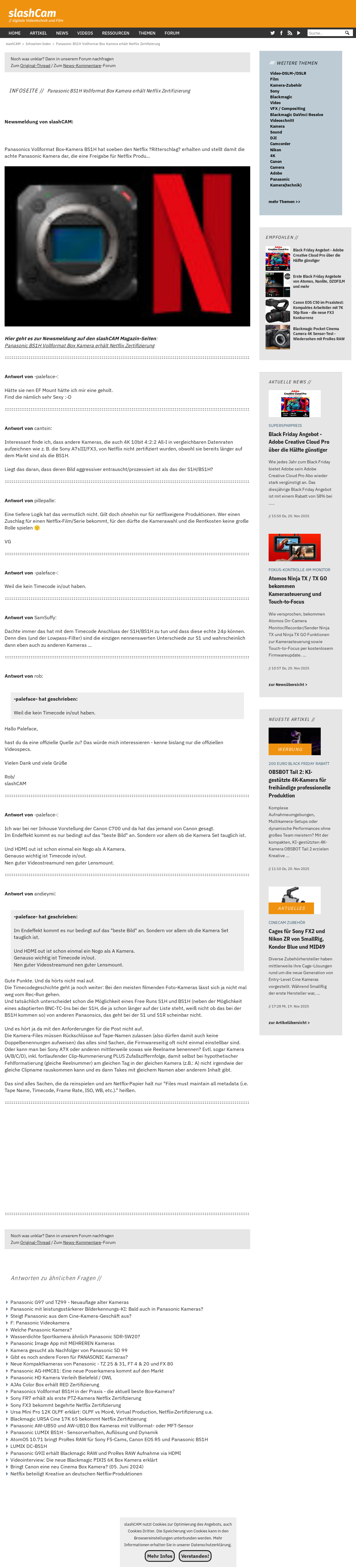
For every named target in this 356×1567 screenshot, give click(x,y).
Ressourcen (115, 33)
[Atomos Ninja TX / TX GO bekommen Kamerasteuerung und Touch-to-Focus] (295, 548)
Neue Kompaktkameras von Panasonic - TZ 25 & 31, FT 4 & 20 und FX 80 (91, 1364)
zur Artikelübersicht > (289, 1022)
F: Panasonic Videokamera (40, 1323)
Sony (274, 91)
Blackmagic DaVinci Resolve (296, 114)
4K (272, 155)
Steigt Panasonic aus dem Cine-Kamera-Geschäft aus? (71, 1316)
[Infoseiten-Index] (38, 44)
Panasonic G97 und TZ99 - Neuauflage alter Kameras (69, 1302)
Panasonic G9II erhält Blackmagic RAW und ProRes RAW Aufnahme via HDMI (95, 1453)
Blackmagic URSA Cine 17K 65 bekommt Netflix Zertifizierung (78, 1419)
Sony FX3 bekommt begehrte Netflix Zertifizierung (65, 1405)
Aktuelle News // (290, 382)
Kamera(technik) (285, 185)
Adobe (276, 173)
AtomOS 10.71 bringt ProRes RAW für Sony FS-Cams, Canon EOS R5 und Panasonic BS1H (109, 1439)
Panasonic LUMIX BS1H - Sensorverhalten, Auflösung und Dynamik (84, 1432)
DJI (273, 138)
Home (15, 33)
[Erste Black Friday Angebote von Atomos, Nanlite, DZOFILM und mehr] (278, 286)
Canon (276, 161)
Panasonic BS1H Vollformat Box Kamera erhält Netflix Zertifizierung (79, 345)
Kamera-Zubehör (286, 85)
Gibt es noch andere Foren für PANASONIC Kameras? (69, 1357)
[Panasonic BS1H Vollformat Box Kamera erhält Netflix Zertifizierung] (108, 44)
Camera (277, 167)
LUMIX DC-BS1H (28, 1446)
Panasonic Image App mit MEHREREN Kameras (62, 1343)
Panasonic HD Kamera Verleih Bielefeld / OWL (61, 1377)
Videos (85, 33)
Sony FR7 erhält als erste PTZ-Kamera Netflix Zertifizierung (75, 1398)
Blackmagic (281, 97)
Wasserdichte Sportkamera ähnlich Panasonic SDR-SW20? (75, 1336)
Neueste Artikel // (292, 719)
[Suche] (324, 33)
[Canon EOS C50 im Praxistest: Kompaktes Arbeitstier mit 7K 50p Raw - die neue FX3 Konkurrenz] (278, 312)
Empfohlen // (282, 237)
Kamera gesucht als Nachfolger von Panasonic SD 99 (69, 1350)
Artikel (38, 33)
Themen (147, 33)
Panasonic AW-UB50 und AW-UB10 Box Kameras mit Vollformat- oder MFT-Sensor (101, 1425)
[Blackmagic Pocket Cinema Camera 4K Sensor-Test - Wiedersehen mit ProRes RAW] (278, 338)
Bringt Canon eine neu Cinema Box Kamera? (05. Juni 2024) (77, 1466)
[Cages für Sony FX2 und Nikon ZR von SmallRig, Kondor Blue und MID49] (295, 901)
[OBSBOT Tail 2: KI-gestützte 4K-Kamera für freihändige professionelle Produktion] (295, 742)
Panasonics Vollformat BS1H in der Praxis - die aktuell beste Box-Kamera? (92, 1391)
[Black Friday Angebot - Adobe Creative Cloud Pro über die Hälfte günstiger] (278, 260)
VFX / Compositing (287, 108)
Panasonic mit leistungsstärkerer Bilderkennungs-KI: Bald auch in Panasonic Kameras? (106, 1309)
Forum (172, 33)
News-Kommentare (82, 65)
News (62, 33)
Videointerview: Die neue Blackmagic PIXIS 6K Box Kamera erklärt (84, 1460)
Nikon (275, 150)
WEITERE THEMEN (293, 63)
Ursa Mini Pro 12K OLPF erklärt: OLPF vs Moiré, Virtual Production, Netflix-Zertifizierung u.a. (111, 1412)
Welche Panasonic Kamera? (41, 1330)
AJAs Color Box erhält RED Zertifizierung (54, 1384)
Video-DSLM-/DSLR (288, 73)
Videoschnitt (282, 120)
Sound (276, 132)
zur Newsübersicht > (288, 684)
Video (275, 102)
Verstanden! (195, 1556)
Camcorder (280, 143)
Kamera (277, 126)
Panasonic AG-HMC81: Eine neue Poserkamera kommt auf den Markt (87, 1371)
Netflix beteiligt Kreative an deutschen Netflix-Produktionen (76, 1474)
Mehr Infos (159, 1556)
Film (274, 79)
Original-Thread (35, 65)
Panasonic (280, 179)
